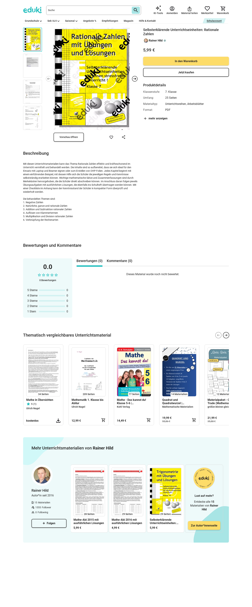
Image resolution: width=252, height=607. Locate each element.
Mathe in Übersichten (39, 400)
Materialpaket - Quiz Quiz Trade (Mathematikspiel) (224, 401)
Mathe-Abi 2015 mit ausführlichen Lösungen (89, 521)
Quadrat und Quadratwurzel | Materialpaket (172, 401)
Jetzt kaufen (186, 72)
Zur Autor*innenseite (204, 525)
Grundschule (33, 20)
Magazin (128, 20)
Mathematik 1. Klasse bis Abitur (87, 401)
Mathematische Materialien (177, 406)
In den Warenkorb (186, 61)
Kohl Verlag (123, 406)
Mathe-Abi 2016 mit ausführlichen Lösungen (127, 521)
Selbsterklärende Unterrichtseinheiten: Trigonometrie (163, 521)
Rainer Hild (156, 40)
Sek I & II (53, 20)
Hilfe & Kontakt (147, 20)
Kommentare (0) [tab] (119, 261)
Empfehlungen (110, 20)
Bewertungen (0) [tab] (89, 261)
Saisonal (71, 20)
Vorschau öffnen (68, 137)
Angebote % (89, 20)
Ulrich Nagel (33, 408)
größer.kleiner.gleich (219, 406)
